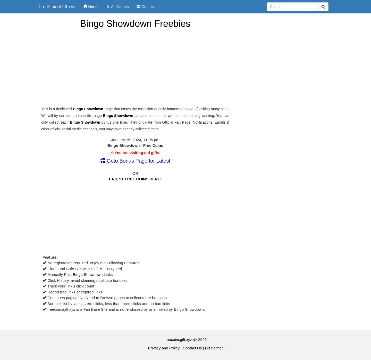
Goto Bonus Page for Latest (135, 161)
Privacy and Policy (164, 348)
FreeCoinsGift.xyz (57, 6)
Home (90, 6)
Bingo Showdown (88, 109)
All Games (117, 6)
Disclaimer (214, 348)
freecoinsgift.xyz (178, 339)
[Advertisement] (135, 67)
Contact (146, 6)
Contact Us (192, 348)
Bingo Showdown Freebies (135, 23)
